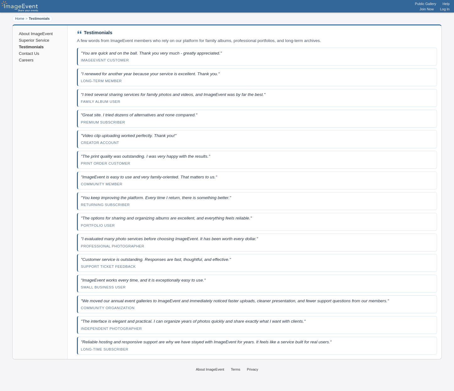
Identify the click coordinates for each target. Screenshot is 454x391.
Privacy (252, 369)
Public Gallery (425, 4)
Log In (445, 9)
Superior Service (34, 40)
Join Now (426, 9)
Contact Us (29, 53)
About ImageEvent (36, 33)
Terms (235, 369)
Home (19, 18)
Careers (26, 60)
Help (446, 4)
